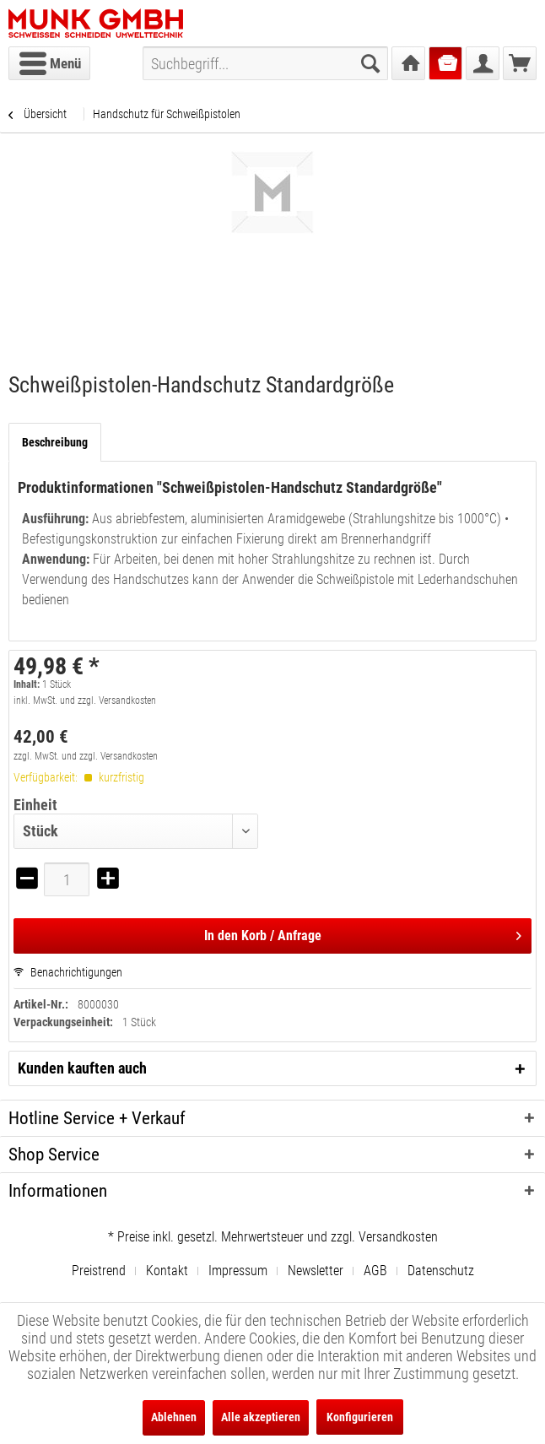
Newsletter (315, 1271)
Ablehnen (174, 1417)
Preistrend (99, 1271)
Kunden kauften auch (82, 1068)
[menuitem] (49, 63)
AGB (375, 1271)
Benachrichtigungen (67, 972)
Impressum (237, 1271)
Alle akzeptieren (260, 1417)
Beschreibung (55, 442)
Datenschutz (440, 1271)
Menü (50, 61)
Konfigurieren (359, 1417)
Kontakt (167, 1271)
